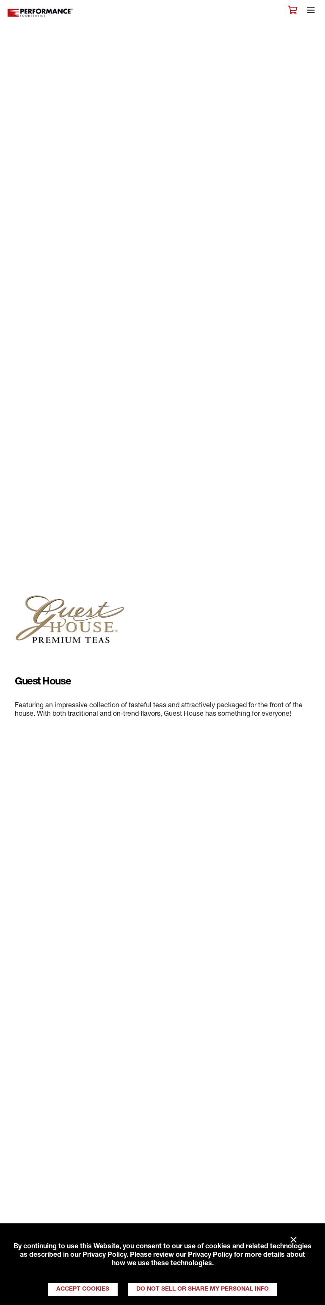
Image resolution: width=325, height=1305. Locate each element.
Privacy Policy (105, 1255)
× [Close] (293, 1240)
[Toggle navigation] (311, 12)
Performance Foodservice (40, 12)
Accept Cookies (82, 1289)
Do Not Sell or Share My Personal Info (202, 1289)
